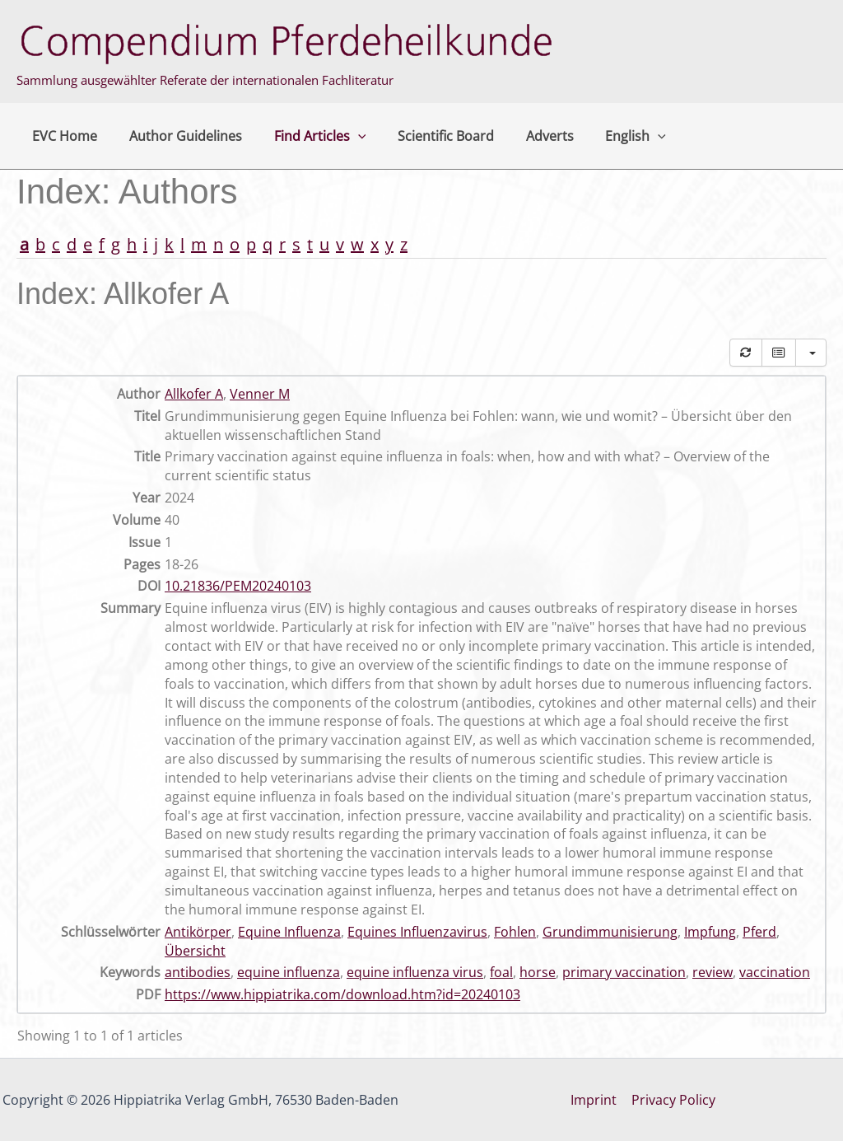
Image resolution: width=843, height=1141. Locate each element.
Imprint (594, 1100)
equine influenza (288, 972)
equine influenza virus (415, 972)
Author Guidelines (177, 136)
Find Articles (306, 136)
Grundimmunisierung (610, 932)
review (712, 972)
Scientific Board (427, 136)
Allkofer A (194, 394)
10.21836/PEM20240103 (238, 586)
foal (501, 972)
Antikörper (198, 932)
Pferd (759, 932)
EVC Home (62, 136)
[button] (344, 136)
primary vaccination (624, 972)
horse (537, 972)
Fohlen (515, 932)
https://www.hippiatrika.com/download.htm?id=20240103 (342, 994)
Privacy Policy (673, 1100)
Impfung (710, 932)
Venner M (260, 394)
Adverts (525, 136)
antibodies (198, 972)
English (605, 136)
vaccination (774, 972)
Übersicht (195, 951)
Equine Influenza (289, 932)
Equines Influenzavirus (417, 932)
